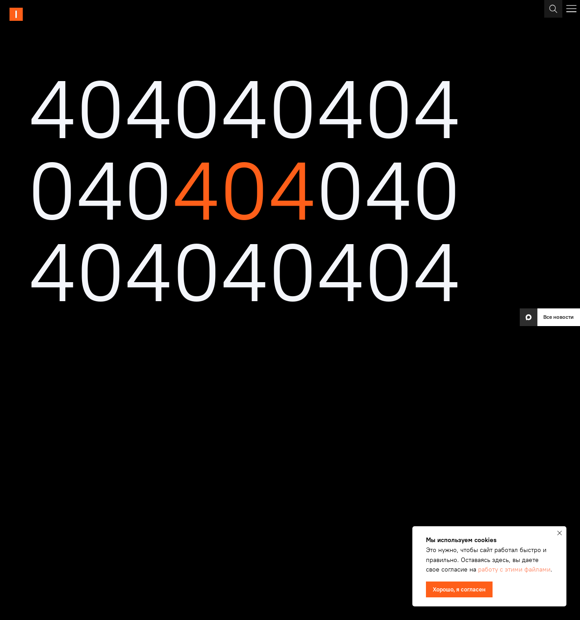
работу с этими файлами (514, 569)
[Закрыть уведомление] (559, 533)
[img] (43, 14)
